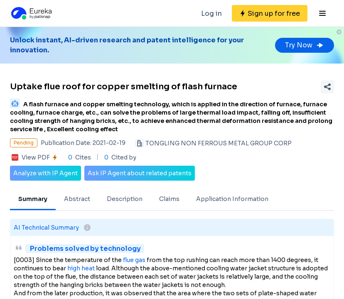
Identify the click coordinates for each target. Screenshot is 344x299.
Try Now (304, 45)
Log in (211, 13)
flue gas (134, 260)
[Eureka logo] (31, 13)
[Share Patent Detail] (327, 86)
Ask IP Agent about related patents (140, 173)
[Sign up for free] (269, 13)
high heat (81, 268)
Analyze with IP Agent (45, 173)
